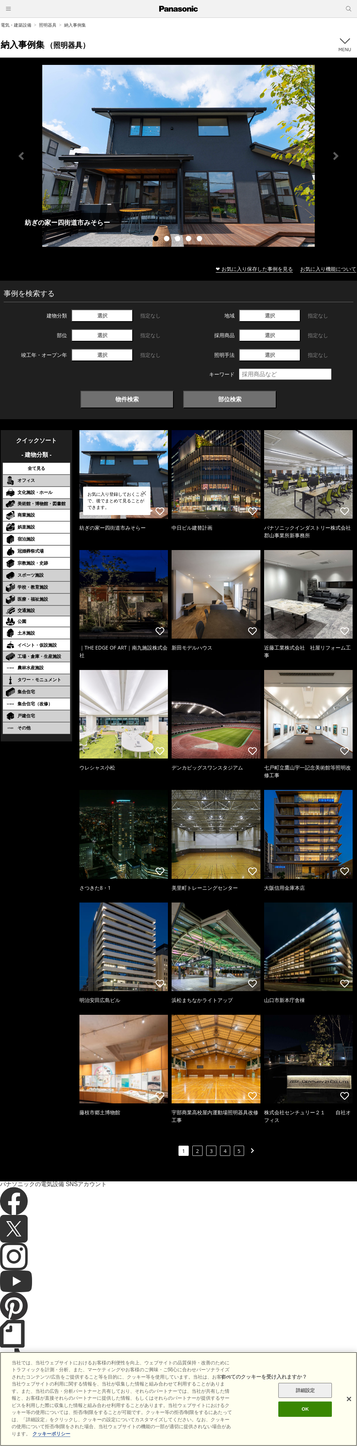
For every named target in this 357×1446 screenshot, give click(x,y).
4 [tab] (189, 239)
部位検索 (230, 399)
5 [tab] (200, 239)
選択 (102, 315)
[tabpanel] (178, 156)
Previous (21, 156)
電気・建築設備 (16, 25)
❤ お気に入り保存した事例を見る (254, 268)
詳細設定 (305, 1409)
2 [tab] (167, 239)
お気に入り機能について (328, 268)
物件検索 (127, 399)
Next (336, 156)
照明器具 (47, 25)
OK (305, 1427)
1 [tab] (156, 239)
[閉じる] (349, 1418)
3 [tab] (178, 239)
